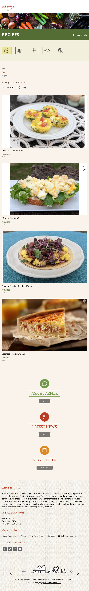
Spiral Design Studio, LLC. (51, 582)
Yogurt (5, 75)
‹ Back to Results (79, 35)
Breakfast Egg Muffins (12, 150)
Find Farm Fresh (37, 536)
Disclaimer (70, 579)
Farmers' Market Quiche (13, 354)
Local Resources (10, 536)
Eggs (4, 72)
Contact (51, 536)
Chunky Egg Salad (10, 218)
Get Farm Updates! (69, 536)
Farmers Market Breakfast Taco (17, 286)
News (23, 536)
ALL (3, 68)
